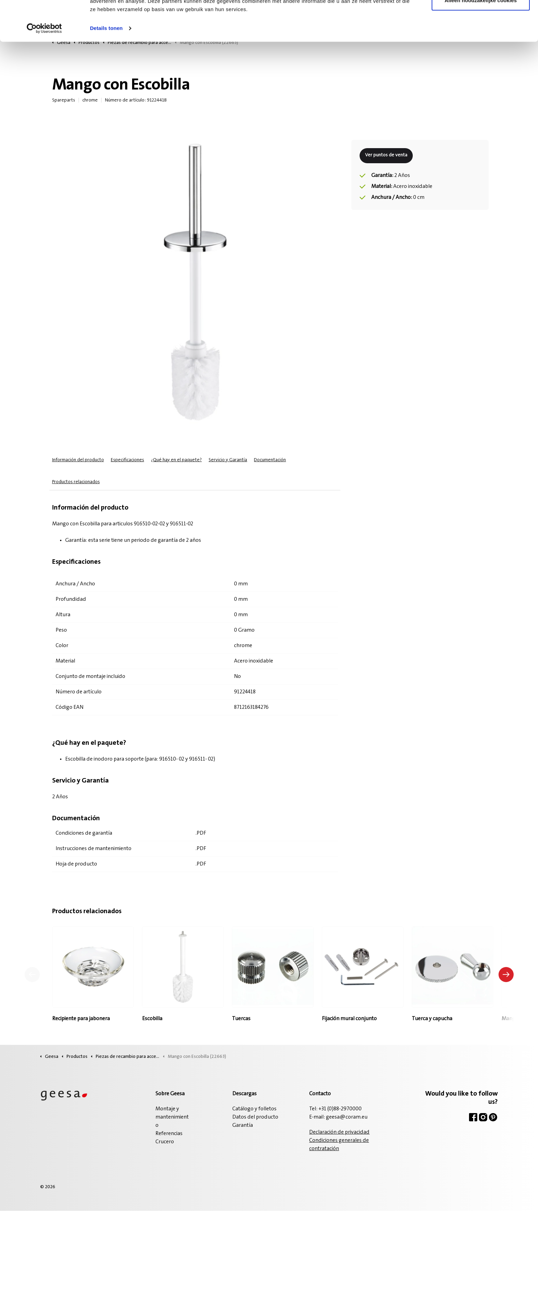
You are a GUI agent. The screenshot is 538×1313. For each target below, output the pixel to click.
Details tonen (106, 68)
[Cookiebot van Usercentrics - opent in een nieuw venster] (44, 68)
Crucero (164, 1142)
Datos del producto (255, 1117)
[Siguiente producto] (506, 974)
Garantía (242, 1125)
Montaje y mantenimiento (172, 1117)
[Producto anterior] (32, 974)
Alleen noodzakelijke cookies (481, 41)
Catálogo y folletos (254, 1109)
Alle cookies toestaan (480, 18)
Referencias (169, 1133)
